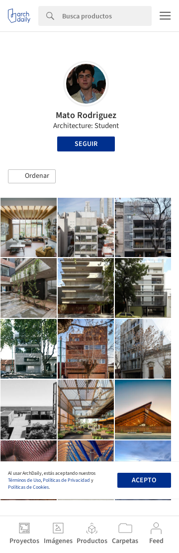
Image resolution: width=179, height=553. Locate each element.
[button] (32, 176)
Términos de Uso (24, 480)
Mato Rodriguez (86, 115)
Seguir (86, 144)
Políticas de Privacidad (66, 480)
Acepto (144, 480)
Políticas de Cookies (28, 487)
